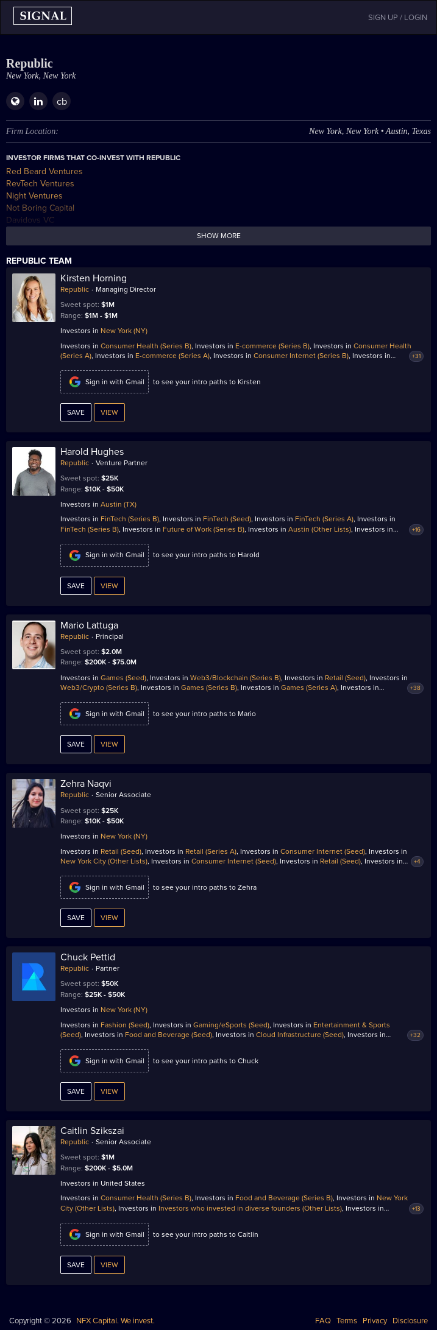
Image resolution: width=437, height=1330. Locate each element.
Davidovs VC (30, 220)
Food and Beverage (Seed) (168, 1034)
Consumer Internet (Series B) (301, 355)
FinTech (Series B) (130, 519)
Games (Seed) (123, 678)
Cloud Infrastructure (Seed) (300, 1034)
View (109, 412)
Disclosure (410, 1321)
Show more (219, 235)
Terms (346, 1321)
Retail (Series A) (210, 851)
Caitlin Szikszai (92, 1131)
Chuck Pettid (87, 957)
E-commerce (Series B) (272, 346)
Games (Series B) (209, 687)
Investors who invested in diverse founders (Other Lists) (250, 1208)
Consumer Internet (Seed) (322, 851)
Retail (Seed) (345, 678)
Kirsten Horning (93, 278)
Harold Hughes (92, 452)
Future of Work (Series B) (203, 529)
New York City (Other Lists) (103, 861)
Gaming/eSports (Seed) (231, 1025)
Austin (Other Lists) (319, 529)
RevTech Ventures (40, 183)
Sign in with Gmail (104, 381)
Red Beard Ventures (44, 171)
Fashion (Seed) (125, 1025)
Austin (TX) (119, 504)
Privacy (375, 1321)
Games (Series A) (309, 687)
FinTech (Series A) (324, 519)
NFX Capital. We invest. (115, 1321)
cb (62, 102)
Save (76, 412)
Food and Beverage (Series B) (284, 1198)
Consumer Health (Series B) (146, 346)
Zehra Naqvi (86, 784)
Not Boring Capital (40, 208)
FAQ (323, 1321)
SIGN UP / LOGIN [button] (397, 18)
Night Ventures (34, 196)
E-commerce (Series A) (172, 355)
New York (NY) (124, 330)
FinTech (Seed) (227, 519)
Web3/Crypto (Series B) (98, 687)
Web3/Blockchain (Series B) (235, 678)
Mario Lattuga (89, 625)
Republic (74, 289)
